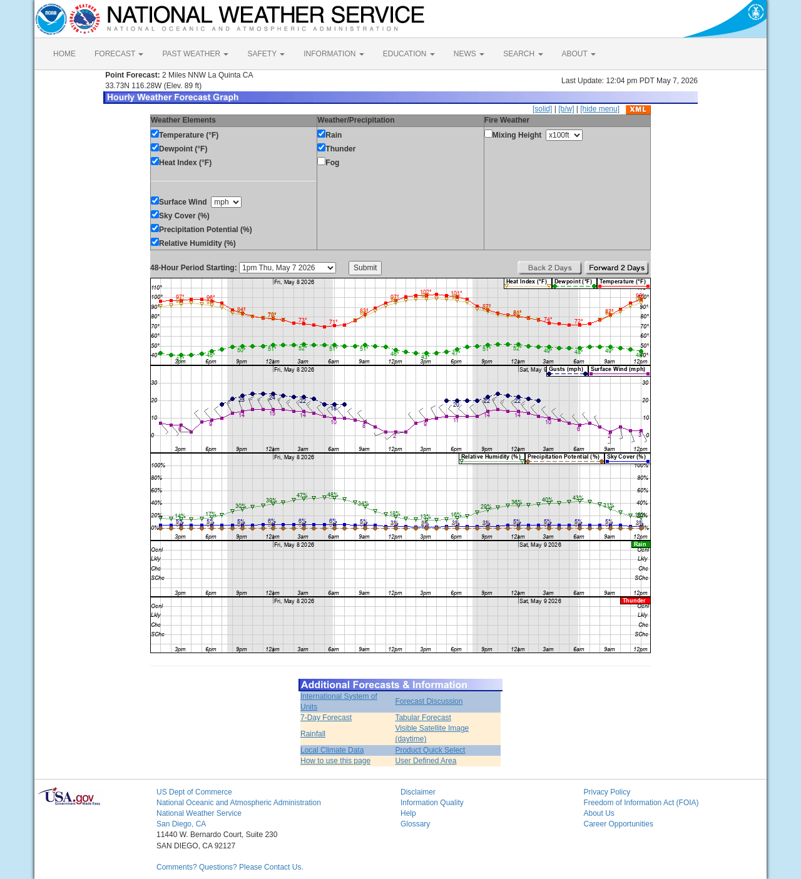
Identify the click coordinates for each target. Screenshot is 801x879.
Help (408, 813)
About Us (599, 813)
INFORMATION (334, 53)
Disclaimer (418, 792)
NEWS (469, 53)
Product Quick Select (430, 750)
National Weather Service (199, 813)
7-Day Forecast (326, 717)
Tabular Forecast (423, 717)
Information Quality (432, 802)
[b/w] (566, 108)
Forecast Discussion (428, 701)
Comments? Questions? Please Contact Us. (230, 867)
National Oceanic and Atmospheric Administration (238, 802)
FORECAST (118, 53)
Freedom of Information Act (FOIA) (641, 802)
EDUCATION (409, 53)
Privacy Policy (607, 792)
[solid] (542, 108)
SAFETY (266, 53)
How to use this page (335, 760)
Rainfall (312, 733)
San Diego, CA (181, 824)
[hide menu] (600, 108)
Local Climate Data (332, 750)
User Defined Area (425, 760)
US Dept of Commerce (194, 792)
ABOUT (579, 53)
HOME (64, 53)
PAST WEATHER (195, 53)
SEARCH (523, 53)
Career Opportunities (618, 824)
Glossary (415, 824)
